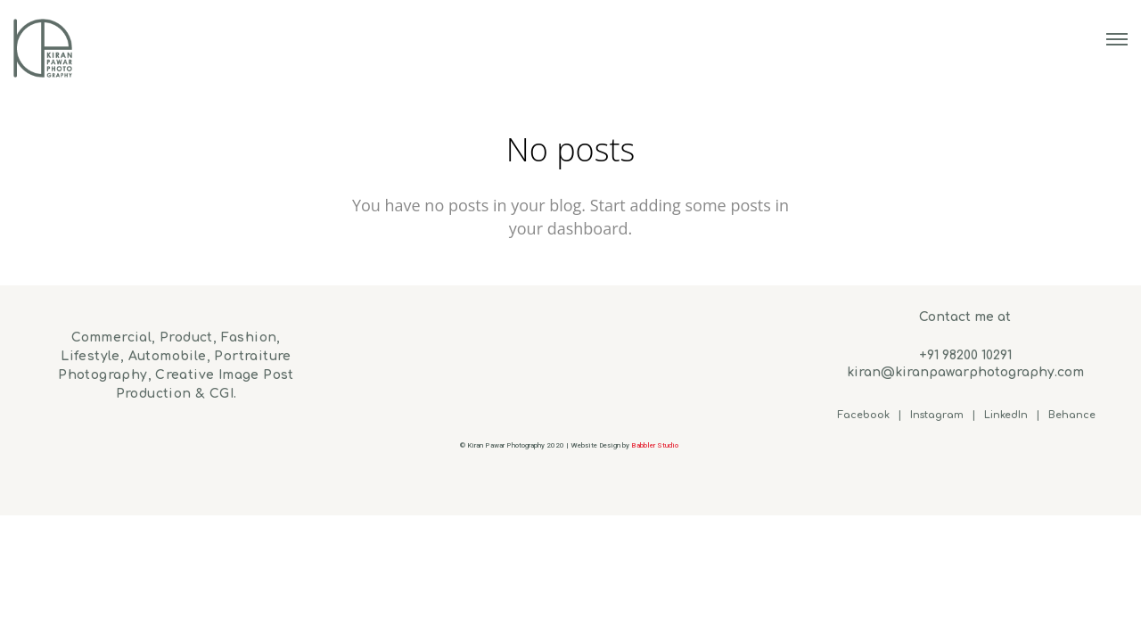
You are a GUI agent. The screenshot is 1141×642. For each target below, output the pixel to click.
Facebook (863, 415)
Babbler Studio (655, 445)
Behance (1072, 415)
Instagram (937, 415)
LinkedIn (1006, 415)
